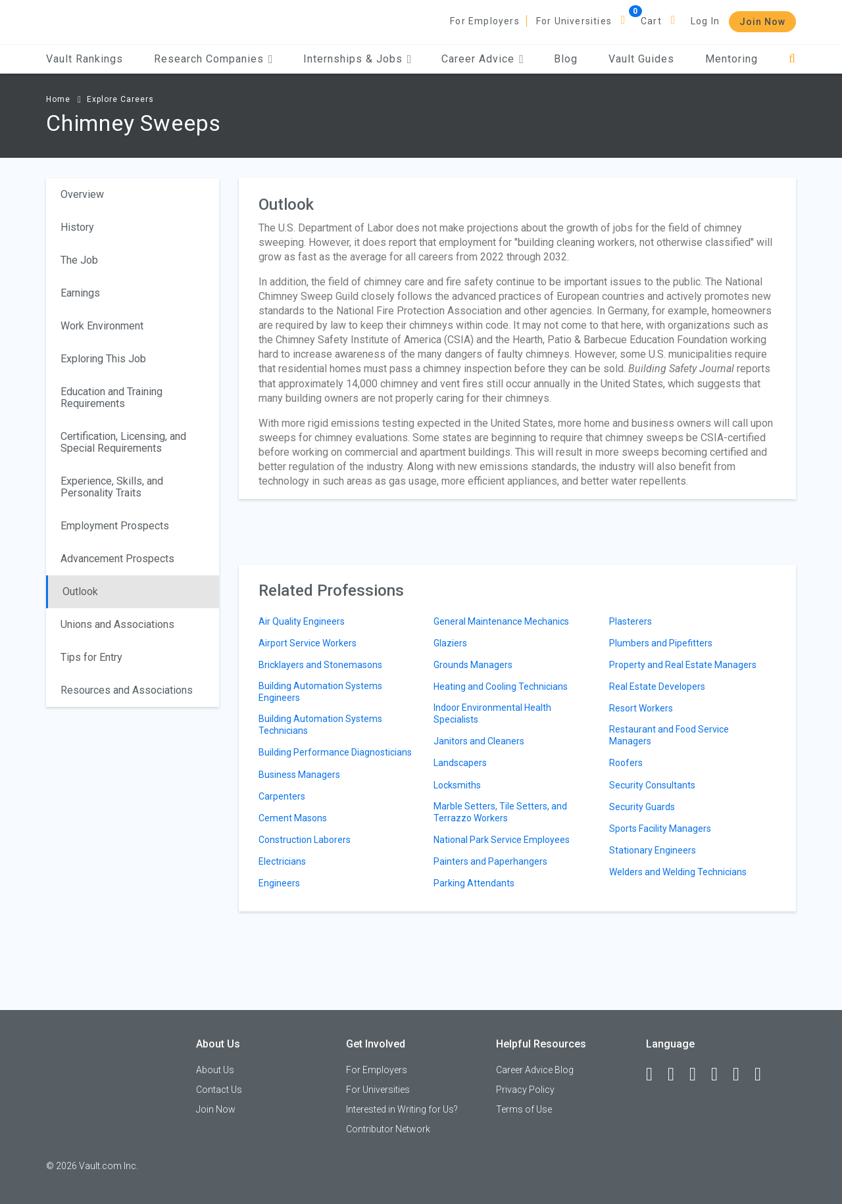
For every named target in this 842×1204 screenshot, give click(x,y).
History (77, 227)
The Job (79, 260)
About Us (215, 1070)
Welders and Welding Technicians (678, 872)
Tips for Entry (91, 657)
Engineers (279, 883)
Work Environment (102, 326)
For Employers (485, 21)
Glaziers (450, 643)
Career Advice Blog (535, 1070)
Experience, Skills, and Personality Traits (112, 487)
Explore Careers (120, 99)
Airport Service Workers (308, 643)
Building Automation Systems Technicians (320, 724)
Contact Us (219, 1089)
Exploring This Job (103, 358)
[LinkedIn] (677, 1074)
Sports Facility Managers (660, 828)
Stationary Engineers (652, 850)
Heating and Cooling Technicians (500, 686)
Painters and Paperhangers (490, 861)
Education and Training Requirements (111, 397)
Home (58, 99)
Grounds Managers (472, 665)
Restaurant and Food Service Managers (669, 735)
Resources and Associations (127, 690)
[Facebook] (655, 1074)
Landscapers (460, 763)
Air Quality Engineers (302, 621)
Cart (651, 21)
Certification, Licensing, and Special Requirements (123, 442)
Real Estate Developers (657, 686)
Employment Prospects (115, 525)
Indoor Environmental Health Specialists (492, 713)
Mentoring (731, 59)
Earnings (80, 293)
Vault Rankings (84, 59)
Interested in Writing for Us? (402, 1109)
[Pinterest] (742, 1074)
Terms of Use (524, 1109)
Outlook (80, 591)
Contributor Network (388, 1129)
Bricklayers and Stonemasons (320, 665)
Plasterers (630, 621)
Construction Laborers (305, 839)
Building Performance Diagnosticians (335, 752)
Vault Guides (641, 59)
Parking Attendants (473, 883)
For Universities (574, 21)
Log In (705, 21)
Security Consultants (652, 785)
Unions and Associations (117, 624)
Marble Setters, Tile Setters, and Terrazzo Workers (500, 812)
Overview (82, 194)
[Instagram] (720, 1074)
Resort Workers (641, 708)
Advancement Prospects (117, 558)
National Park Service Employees (501, 839)
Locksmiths (457, 785)
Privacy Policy (525, 1089)
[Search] (792, 59)
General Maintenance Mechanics (501, 621)
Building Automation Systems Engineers (320, 692)
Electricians (282, 861)
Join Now (762, 21)
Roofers (626, 763)
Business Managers (299, 774)
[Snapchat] (764, 1074)
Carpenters (282, 796)
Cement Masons (293, 818)
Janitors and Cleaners (478, 741)
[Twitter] (698, 1074)
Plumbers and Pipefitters (660, 643)
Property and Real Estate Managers (682, 665)
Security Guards (642, 807)
